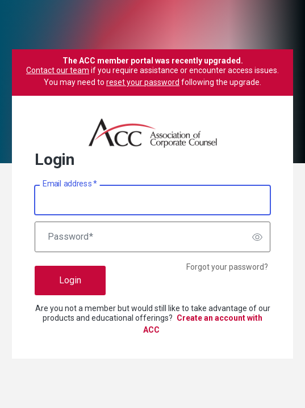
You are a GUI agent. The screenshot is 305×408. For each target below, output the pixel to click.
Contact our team (57, 70)
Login (70, 280)
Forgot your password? (227, 266)
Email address (70, 184)
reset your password (142, 82)
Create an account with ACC (202, 323)
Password (70, 237)
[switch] (257, 237)
